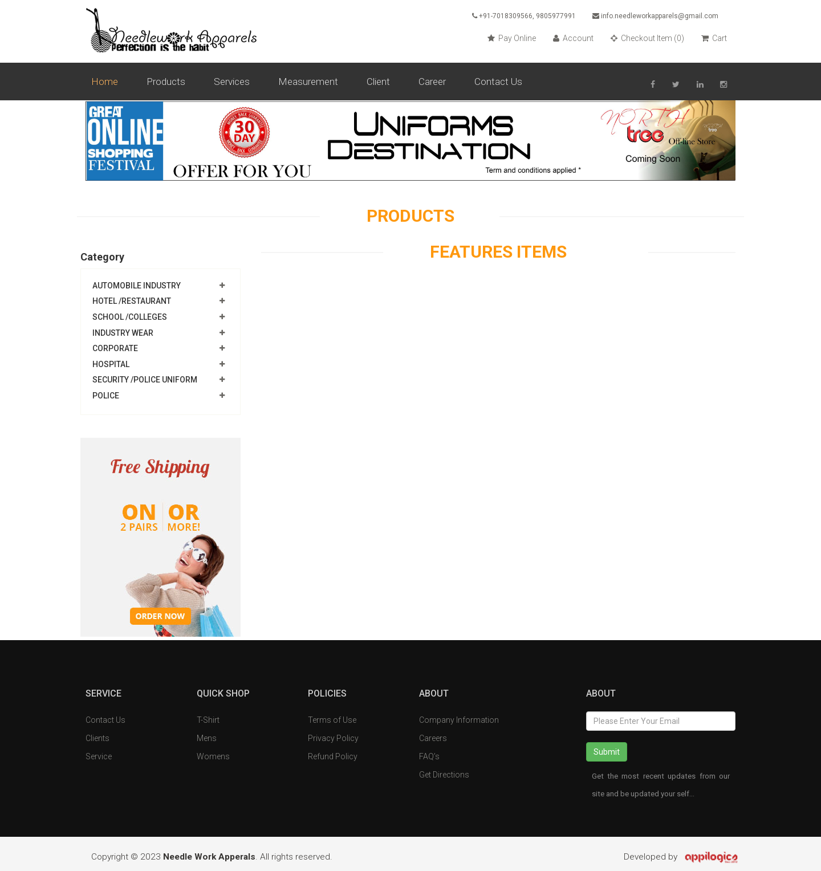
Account (573, 38)
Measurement (308, 81)
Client (378, 81)
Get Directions (444, 774)
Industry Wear (122, 332)
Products (166, 81)
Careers (433, 738)
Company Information (459, 720)
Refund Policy (332, 756)
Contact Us (498, 81)
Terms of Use (332, 720)
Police (105, 395)
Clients (97, 738)
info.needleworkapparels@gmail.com (655, 16)
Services (232, 81)
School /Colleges (129, 316)
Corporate (115, 348)
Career (432, 81)
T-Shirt (208, 720)
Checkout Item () (647, 38)
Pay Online (511, 38)
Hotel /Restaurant (131, 301)
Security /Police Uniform (144, 380)
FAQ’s (429, 756)
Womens (213, 756)
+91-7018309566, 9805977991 (522, 16)
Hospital (110, 364)
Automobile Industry (136, 285)
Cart (714, 38)
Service (99, 756)
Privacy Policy (333, 738)
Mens (207, 738)
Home (104, 81)
